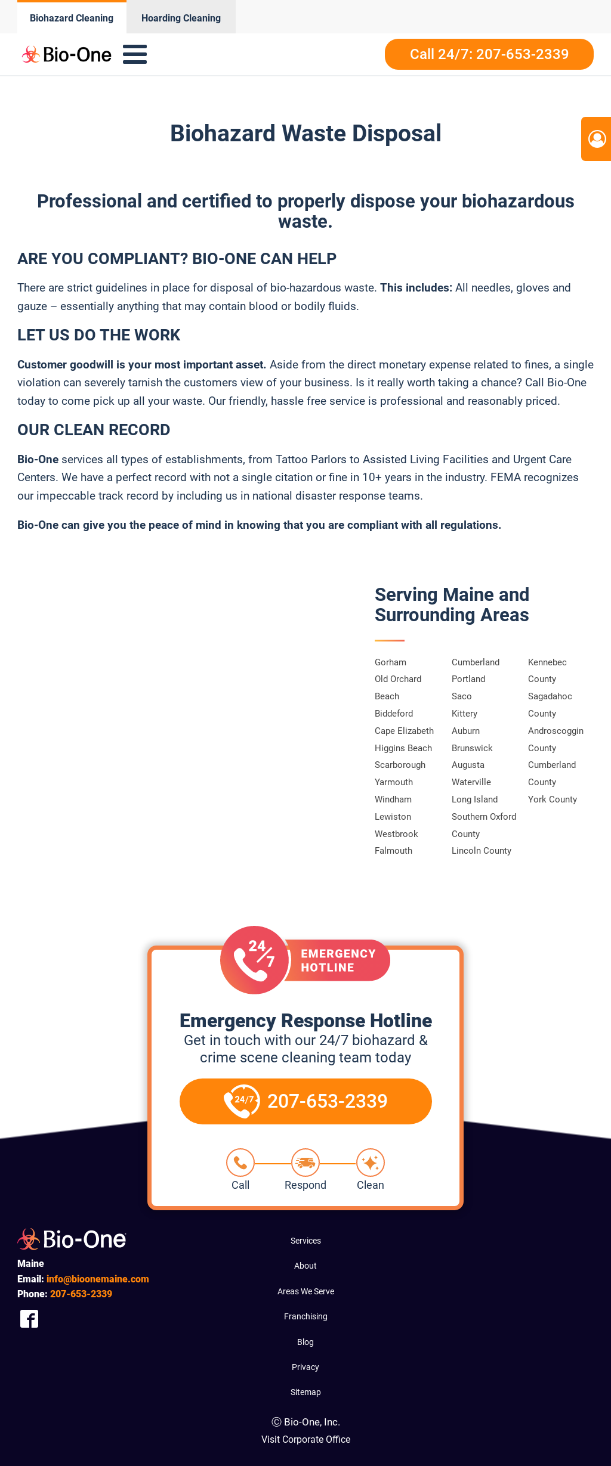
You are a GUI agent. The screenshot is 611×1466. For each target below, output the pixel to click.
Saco (462, 696)
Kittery (464, 713)
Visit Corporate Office (305, 1439)
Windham (393, 799)
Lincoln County (481, 850)
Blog (305, 1342)
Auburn (466, 731)
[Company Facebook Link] (29, 1319)
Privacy (305, 1367)
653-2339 (81, 1294)
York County (552, 799)
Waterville (471, 782)
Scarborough (400, 765)
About (305, 1265)
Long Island (475, 799)
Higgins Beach (403, 748)
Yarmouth (394, 782)
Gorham (390, 662)
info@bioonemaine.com (98, 1279)
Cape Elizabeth (404, 731)
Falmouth (393, 850)
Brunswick (472, 748)
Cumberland (475, 662)
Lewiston (393, 816)
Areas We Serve (305, 1291)
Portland (468, 679)
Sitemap (306, 1392)
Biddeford (394, 713)
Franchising (306, 1316)
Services (306, 1240)
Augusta (468, 765)
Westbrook (396, 834)
